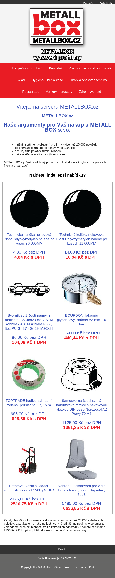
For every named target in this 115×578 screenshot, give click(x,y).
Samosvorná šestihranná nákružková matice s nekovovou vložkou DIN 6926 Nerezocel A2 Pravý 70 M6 (81, 405)
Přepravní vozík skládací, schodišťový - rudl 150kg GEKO (29, 485)
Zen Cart (89, 567)
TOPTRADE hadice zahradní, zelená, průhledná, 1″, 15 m (29, 400)
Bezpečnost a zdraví (27, 68)
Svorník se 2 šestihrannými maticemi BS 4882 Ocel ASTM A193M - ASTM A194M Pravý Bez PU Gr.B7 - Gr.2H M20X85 (29, 320)
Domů (88, 4)
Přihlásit (105, 4)
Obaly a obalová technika (88, 80)
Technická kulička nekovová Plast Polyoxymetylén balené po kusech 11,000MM (81, 236)
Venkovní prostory (59, 91)
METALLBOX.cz (52, 567)
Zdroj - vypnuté (90, 91)
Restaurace (30, 91)
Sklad (21, 80)
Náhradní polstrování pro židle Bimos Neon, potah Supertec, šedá (81, 488)
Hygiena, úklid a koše (47, 80)
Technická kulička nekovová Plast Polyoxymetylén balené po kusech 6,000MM (29, 236)
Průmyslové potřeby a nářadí (90, 68)
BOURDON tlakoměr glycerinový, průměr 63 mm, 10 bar (81, 317)
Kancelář (55, 68)
